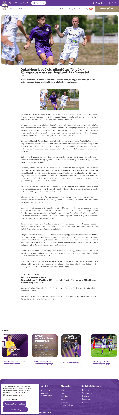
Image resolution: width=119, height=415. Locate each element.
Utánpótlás (72, 9)
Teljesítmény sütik (10, 399)
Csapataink (43, 9)
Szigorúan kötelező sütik (12, 395)
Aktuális (12, 9)
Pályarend (65, 390)
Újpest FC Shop (67, 405)
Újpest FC (13, 3)
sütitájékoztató (16, 392)
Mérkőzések (23, 9)
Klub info (54, 9)
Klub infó (64, 396)
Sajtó (63, 399)
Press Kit (64, 402)
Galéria (62, 9)
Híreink (33, 9)
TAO (63, 393)
